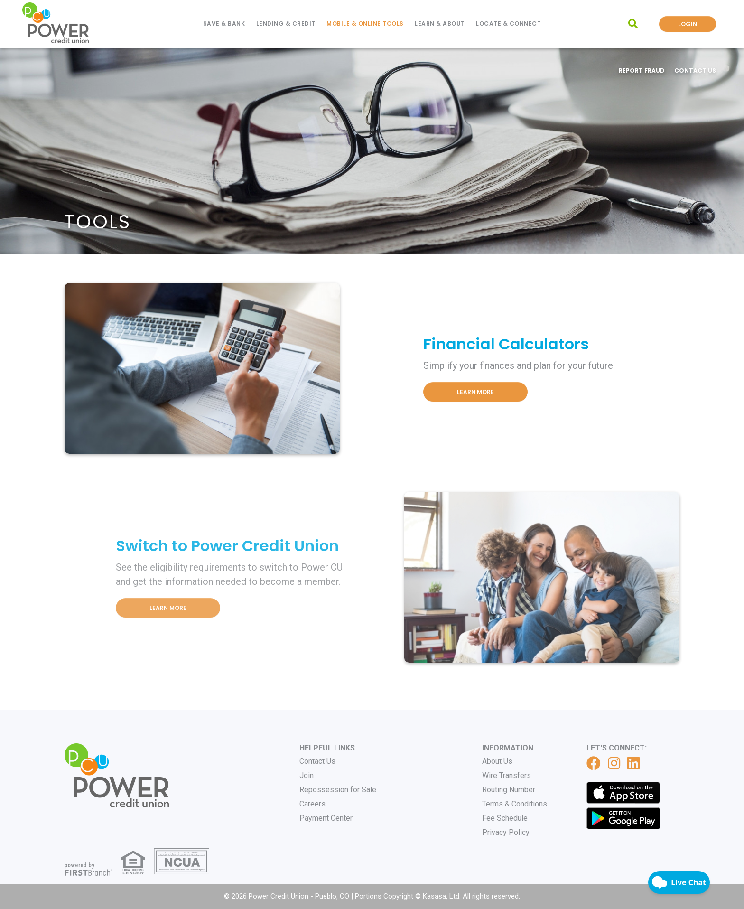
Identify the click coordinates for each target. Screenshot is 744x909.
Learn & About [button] (440, 23)
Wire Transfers (506, 775)
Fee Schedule (505, 818)
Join (306, 775)
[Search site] (633, 23)
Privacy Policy (506, 832)
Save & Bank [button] (224, 23)
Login (687, 24)
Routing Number (508, 789)
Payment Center (326, 818)
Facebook (593, 763)
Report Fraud (642, 70)
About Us (497, 761)
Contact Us (695, 70)
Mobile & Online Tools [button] (365, 23)
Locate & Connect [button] (508, 23)
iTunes (623, 793)
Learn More (475, 392)
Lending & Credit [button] (286, 23)
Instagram (614, 763)
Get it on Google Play (623, 818)
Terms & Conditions (514, 803)
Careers (312, 803)
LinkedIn (633, 763)
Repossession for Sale (337, 789)
